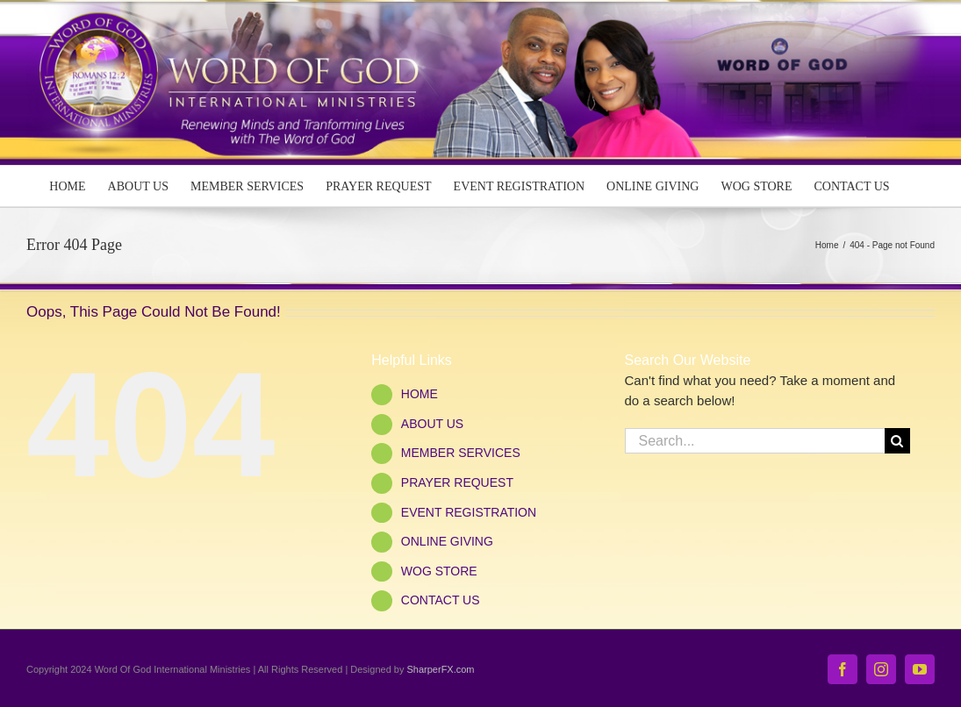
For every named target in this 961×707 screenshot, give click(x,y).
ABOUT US (432, 424)
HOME (419, 394)
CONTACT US (440, 600)
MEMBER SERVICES (460, 453)
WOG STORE (439, 571)
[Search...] (755, 440)
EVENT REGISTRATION (468, 512)
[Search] (897, 440)
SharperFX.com (441, 669)
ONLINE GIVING (447, 541)
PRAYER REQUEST (457, 482)
